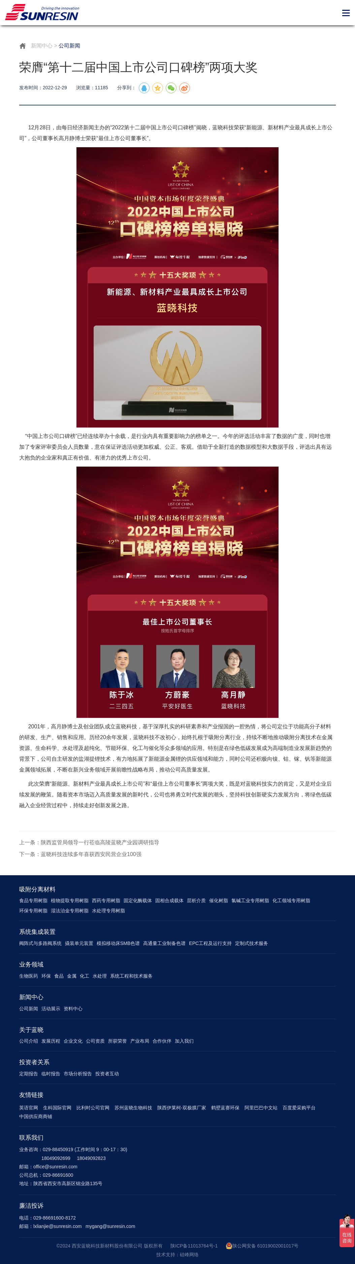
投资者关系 (34, 1062)
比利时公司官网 (92, 1107)
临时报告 (50, 1073)
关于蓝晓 (31, 1029)
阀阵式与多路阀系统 (40, 943)
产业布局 (139, 1041)
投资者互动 (107, 1073)
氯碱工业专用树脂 (250, 900)
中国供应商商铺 (35, 1116)
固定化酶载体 (138, 900)
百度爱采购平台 (299, 1107)
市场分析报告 (78, 1073)
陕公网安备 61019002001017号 (262, 1245)
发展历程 (50, 1041)
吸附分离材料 (37, 889)
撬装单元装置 (79, 943)
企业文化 (73, 1041)
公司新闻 (28, 1008)
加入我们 (184, 1041)
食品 (59, 976)
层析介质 (196, 900)
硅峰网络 (189, 1254)
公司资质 (95, 1041)
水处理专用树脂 (108, 910)
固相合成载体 (169, 900)
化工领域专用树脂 (291, 900)
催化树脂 (218, 900)
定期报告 (28, 1073)
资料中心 (73, 1008)
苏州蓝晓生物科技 (133, 1107)
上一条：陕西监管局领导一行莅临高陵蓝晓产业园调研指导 (89, 842)
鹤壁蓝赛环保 (225, 1107)
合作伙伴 (162, 1041)
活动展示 (50, 1008)
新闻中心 (42, 46)
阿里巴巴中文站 (261, 1107)
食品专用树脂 (33, 900)
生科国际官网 (57, 1107)
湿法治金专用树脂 (70, 910)
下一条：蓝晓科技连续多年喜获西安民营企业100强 (80, 854)
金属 (71, 976)
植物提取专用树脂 (70, 900)
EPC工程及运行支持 (210, 943)
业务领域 (31, 964)
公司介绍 (28, 1041)
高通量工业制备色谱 (164, 943)
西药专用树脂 (106, 900)
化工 (84, 976)
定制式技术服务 (251, 943)
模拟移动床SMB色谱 (118, 943)
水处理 (100, 976)
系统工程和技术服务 (131, 976)
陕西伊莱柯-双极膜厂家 (181, 1107)
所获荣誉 (117, 1041)
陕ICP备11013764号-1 (194, 1246)
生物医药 (28, 976)
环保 (46, 976)
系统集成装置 (37, 931)
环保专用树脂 (33, 910)
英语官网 (28, 1107)
